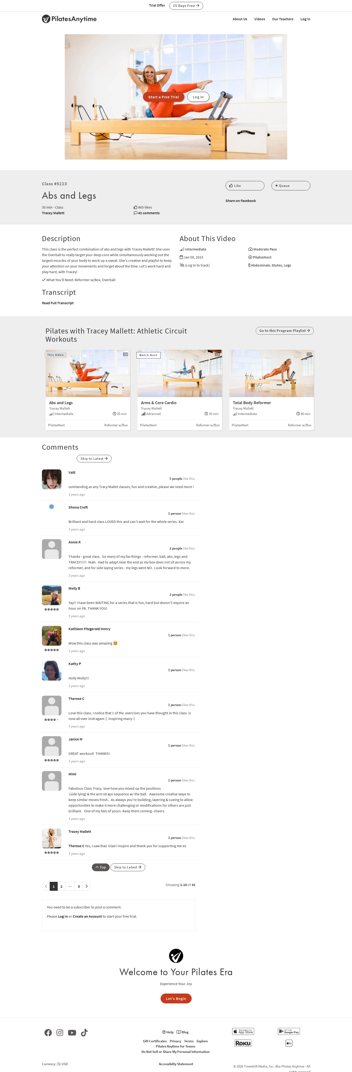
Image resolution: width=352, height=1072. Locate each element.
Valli (72, 472)
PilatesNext (262, 257)
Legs (287, 265)
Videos (259, 18)
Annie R (75, 542)
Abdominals (260, 265)
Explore (202, 1041)
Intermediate (195, 249)
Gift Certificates (155, 1041)
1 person (174, 513)
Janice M (75, 739)
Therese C (76, 698)
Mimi (72, 774)
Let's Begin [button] (176, 998)
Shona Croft (78, 507)
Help (168, 1032)
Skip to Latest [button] (94, 458)
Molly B (74, 588)
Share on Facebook (241, 200)
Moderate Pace (265, 249)
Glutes (277, 265)
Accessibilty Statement (176, 1064)
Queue (282, 185)
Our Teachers (282, 18)
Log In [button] (198, 96)
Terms (189, 1041)
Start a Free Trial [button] (163, 96)
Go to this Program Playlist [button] (284, 330)
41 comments (149, 212)
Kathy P (75, 663)
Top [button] (101, 867)
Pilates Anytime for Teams (175, 1046)
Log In (305, 18)
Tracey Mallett (53, 212)
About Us (240, 18)
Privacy (175, 1041)
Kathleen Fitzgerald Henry (89, 628)
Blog (183, 1032)
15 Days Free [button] (186, 5)
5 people (176, 478)
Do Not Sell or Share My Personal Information (176, 1051)
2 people (176, 548)
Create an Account (87, 916)
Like (235, 185)
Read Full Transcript (58, 302)
